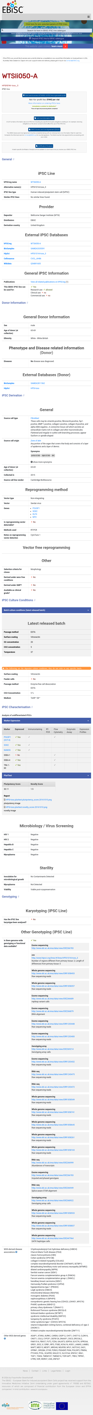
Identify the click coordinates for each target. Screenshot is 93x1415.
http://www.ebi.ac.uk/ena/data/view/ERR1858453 (53, 973)
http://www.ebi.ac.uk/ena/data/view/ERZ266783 (52, 948)
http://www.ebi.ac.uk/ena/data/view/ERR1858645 (53, 1125)
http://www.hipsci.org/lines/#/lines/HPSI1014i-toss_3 (55, 958)
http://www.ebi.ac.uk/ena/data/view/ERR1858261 (53, 1137)
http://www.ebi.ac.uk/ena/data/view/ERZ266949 (52, 1188)
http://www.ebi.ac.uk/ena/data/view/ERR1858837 (53, 1226)
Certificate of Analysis (44, 146)
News (25, 1371)
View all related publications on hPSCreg (48, 282)
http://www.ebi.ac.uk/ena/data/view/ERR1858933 (53, 1213)
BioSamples (9, 248)
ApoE (80, 33)
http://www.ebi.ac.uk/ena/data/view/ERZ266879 (52, 1011)
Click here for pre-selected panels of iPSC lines (46, 24)
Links (44, 1371)
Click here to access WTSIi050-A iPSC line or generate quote (44, 95)
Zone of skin (36, 441)
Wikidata (7, 263)
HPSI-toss (35, 388)
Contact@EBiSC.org (72, 60)
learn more (57, 46)
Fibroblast (35, 418)
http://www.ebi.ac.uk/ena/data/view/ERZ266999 (52, 1163)
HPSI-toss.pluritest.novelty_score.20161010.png (26, 807)
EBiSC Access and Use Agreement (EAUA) (44, 129)
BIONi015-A (68, 33)
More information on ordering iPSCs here (44, 103)
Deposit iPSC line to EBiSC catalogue (46, 38)
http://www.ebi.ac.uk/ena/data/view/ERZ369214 (52, 1049)
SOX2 (35, 511)
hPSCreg (7, 243)
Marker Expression (12, 721)
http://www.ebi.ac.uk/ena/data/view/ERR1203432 (53, 1062)
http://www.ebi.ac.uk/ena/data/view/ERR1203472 (53, 1087)
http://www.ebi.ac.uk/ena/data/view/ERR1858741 (53, 1112)
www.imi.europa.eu (39, 1389)
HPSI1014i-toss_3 (38, 253)
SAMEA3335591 (38, 248)
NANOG (7, 750)
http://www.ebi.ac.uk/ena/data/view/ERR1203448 (53, 1024)
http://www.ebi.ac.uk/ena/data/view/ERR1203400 (53, 1036)
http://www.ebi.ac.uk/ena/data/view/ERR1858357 (53, 986)
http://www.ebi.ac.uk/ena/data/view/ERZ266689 (52, 999)
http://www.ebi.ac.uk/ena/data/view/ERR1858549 (53, 1099)
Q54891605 (36, 263)
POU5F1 (36, 508)
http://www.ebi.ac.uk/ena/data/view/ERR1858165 (53, 1150)
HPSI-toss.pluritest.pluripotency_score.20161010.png (29, 800)
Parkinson (75, 33)
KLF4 (35, 514)
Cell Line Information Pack (44, 118)
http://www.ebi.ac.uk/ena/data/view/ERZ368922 (52, 1200)
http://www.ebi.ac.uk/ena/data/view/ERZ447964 (52, 1238)
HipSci (7, 253)
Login (67, 1371)
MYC (35, 517)
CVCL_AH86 (36, 258)
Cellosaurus (9, 258)
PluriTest (8, 775)
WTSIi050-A (36, 182)
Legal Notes (56, 1371)
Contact (35, 1371)
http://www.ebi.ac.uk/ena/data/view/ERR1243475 (53, 1074)
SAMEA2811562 (38, 383)
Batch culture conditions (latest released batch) (24, 610)
